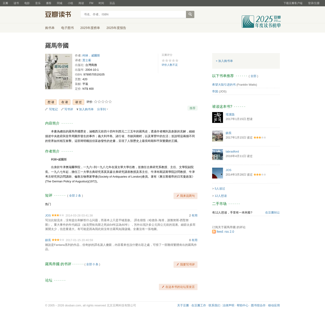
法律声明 (228, 305)
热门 (48, 204)
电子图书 (67, 28)
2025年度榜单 (90, 28)
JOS (48, 215)
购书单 (50, 28)
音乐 (38, 3)
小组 (70, 3)
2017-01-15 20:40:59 (79, 240)
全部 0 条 (92, 264)
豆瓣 (5, 3)
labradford (232, 151)
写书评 (68, 109)
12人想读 (221, 195)
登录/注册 (314, 3)
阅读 (81, 3)
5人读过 (220, 188)
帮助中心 (242, 305)
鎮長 (48, 240)
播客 (48, 3)
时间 (101, 3)
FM (91, 3)
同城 (59, 3)
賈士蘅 (86, 60)
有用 (194, 215)
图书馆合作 (258, 305)
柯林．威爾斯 (91, 55)
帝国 (215, 91)
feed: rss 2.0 (225, 231)
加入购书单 (86, 109)
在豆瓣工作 (198, 305)
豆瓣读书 (61, 15)
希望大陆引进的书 (224, 84)
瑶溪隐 (230, 114)
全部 (253, 76)
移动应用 (274, 305)
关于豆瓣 (183, 305)
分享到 (101, 109)
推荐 (192, 108)
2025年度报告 (116, 28)
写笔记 (53, 109)
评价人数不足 (170, 64)
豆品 (112, 3)
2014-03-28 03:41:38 (79, 215)
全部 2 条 (75, 195)
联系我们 (214, 305)
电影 (27, 3)
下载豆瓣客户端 (292, 3)
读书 (16, 3)
